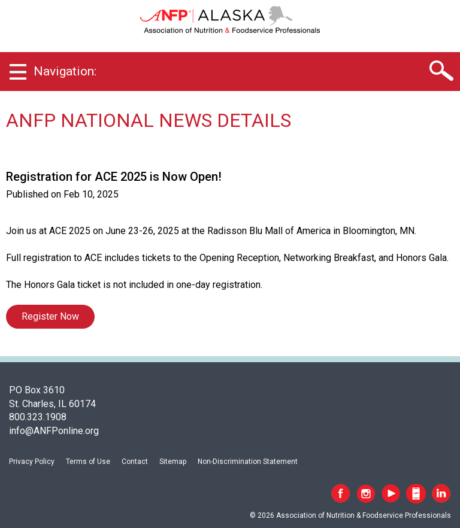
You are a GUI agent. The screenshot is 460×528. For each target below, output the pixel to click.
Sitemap (172, 461)
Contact (135, 461)
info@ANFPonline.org (54, 430)
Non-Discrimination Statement (248, 461)
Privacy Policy (32, 461)
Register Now (50, 316)
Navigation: (65, 71)
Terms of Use (88, 461)
